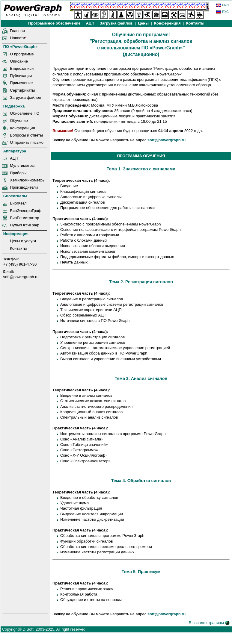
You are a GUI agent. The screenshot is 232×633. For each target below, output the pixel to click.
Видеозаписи (22, 68)
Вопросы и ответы (26, 135)
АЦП (90, 23)
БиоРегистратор (24, 218)
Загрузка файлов (25, 97)
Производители (24, 187)
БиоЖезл (18, 203)
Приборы (18, 173)
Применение (21, 83)
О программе (22, 54)
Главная (17, 30)
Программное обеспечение (54, 23)
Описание (19, 61)
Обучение (19, 120)
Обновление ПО (24, 113)
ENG (225, 5)
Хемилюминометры (27, 180)
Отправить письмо (26, 142)
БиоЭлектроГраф (25, 210)
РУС (225, 11)
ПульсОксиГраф (24, 225)
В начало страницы (209, 622)
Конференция (167, 23)
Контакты (195, 23)
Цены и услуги (23, 241)
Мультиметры (22, 165)
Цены (143, 23)
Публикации (21, 75)
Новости (17, 38)
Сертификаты (22, 90)
